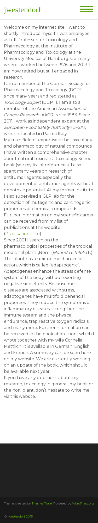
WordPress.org (83, 503)
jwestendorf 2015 (20, 516)
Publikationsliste (22, 233)
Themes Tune (42, 503)
